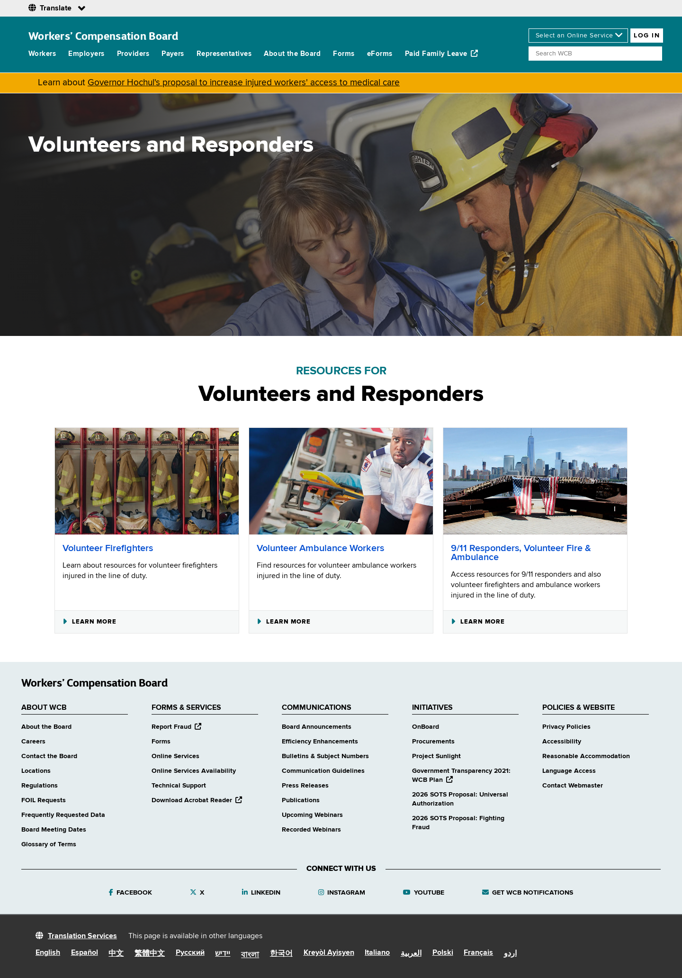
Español (84, 953)
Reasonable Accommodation (586, 756)
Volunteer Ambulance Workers (320, 548)
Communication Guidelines (323, 771)
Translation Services (82, 936)
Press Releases (305, 785)
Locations (36, 771)
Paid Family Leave (441, 53)
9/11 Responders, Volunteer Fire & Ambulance (521, 552)
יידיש (222, 954)
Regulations (39, 785)
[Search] (595, 53)
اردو (510, 954)
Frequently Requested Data (63, 815)
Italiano (377, 953)
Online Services (175, 756)
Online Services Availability (194, 771)
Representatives (224, 53)
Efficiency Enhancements (320, 741)
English (48, 953)
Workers (42, 53)
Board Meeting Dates (53, 829)
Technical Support (179, 785)
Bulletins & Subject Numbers (325, 756)
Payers (173, 53)
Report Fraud (176, 727)
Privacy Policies (566, 727)
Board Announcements (316, 727)
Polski (442, 953)
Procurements (433, 741)
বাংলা (250, 955)
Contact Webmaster (572, 785)
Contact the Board (49, 756)
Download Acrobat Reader (197, 800)
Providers (133, 53)
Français (478, 953)
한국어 (281, 954)
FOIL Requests (43, 800)
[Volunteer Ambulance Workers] (341, 481)
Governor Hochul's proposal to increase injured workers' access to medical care (244, 82)
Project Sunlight (436, 756)
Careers (33, 741)
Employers (86, 53)
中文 (116, 954)
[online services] (578, 35)
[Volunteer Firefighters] (147, 481)
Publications (301, 800)
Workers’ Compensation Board (103, 36)
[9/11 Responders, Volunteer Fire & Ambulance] (535, 481)
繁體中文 (150, 954)
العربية (411, 954)
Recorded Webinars (311, 829)
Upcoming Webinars (312, 815)
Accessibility (561, 741)
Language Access (569, 771)
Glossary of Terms (48, 844)
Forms (343, 53)
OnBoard (425, 727)
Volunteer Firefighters (108, 548)
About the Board (292, 53)
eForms (380, 53)
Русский (190, 953)
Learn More (90, 621)
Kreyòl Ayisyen (329, 953)
